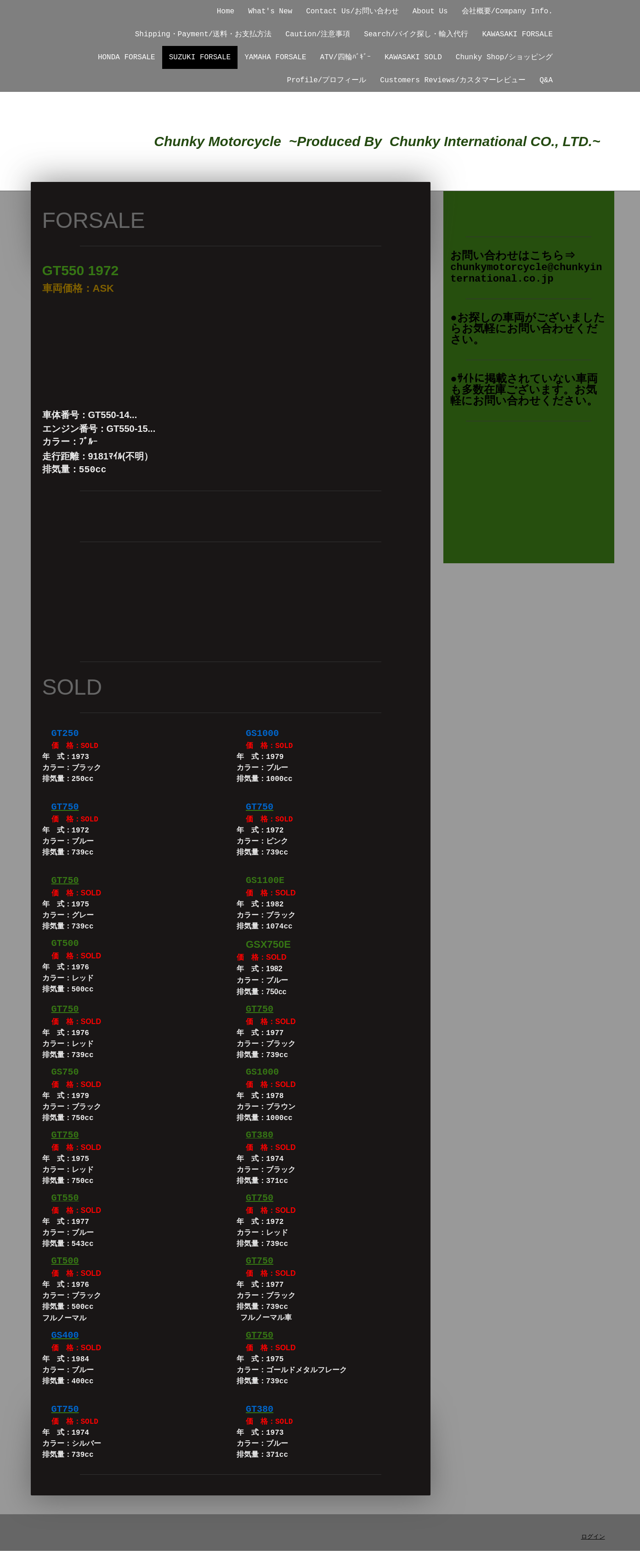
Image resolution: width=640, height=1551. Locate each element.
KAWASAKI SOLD (413, 57)
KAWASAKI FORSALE (517, 34)
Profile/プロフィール (327, 80)
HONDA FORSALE (126, 57)
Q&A (546, 80)
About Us (430, 11)
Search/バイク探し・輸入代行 (416, 34)
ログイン (593, 1537)
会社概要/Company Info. (507, 11)
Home (225, 11)
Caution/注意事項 (317, 34)
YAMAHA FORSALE (275, 57)
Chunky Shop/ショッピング (504, 57)
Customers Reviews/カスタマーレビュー (453, 80)
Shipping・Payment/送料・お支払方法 (203, 34)
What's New (270, 11)
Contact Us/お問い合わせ (352, 11)
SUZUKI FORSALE (200, 57)
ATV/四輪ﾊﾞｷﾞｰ (345, 57)
